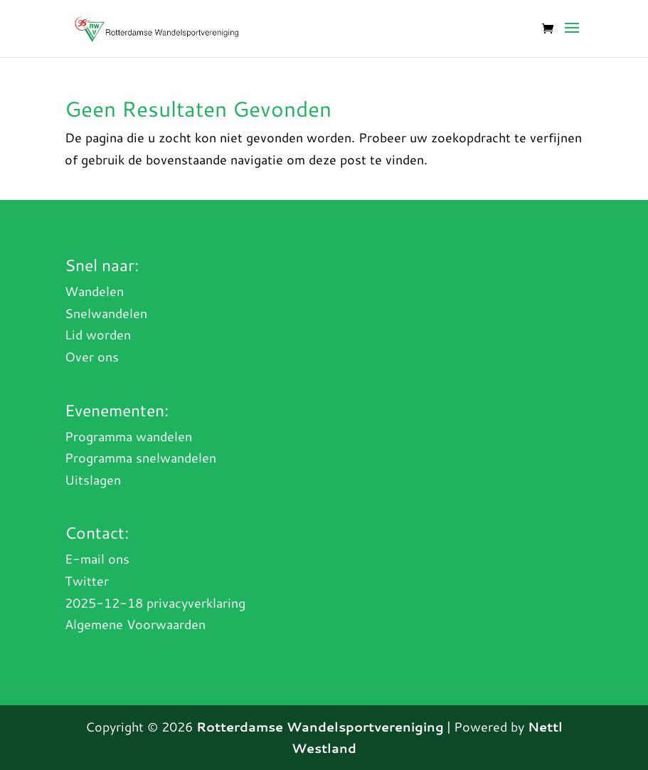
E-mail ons (97, 558)
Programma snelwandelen (140, 457)
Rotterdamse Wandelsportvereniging (320, 726)
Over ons (92, 356)
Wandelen (94, 291)
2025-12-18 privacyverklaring (155, 603)
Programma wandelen (128, 436)
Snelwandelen (106, 313)
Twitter (87, 580)
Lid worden (98, 334)
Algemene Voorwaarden (135, 624)
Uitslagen (93, 479)
